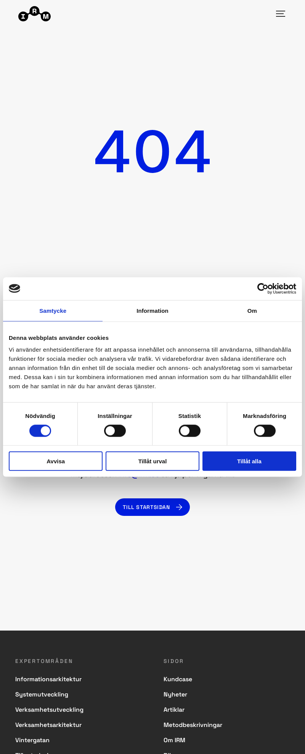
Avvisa (56, 461)
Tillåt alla (249, 461)
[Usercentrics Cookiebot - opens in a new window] (263, 288)
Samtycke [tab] (52, 310)
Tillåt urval (152, 461)
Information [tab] (152, 310)
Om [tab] (252, 310)
